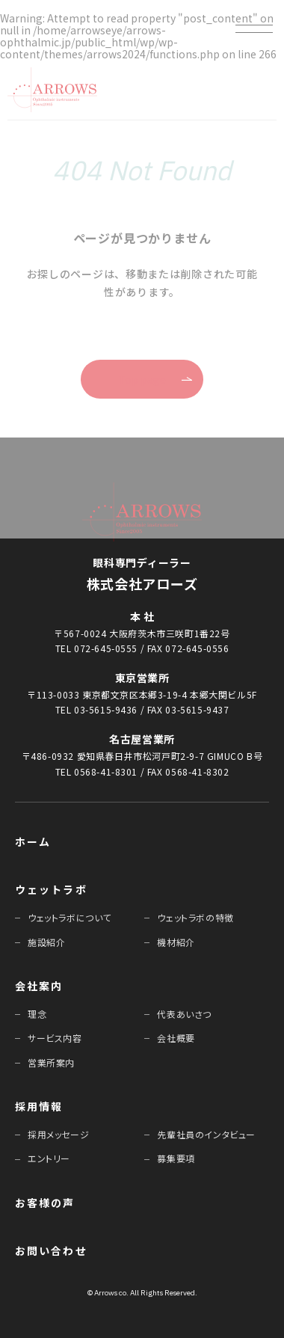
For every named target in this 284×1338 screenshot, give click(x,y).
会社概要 (175, 1037)
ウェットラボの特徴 (195, 917)
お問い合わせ (51, 1250)
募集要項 (175, 1158)
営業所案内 (51, 1062)
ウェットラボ (51, 889)
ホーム (33, 841)
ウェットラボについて (69, 917)
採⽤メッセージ (58, 1134)
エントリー (49, 1158)
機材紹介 (175, 942)
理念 (37, 1013)
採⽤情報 (39, 1106)
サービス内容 (55, 1037)
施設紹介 (46, 942)
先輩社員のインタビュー (206, 1134)
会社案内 (39, 985)
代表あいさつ (184, 1013)
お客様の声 (45, 1202)
